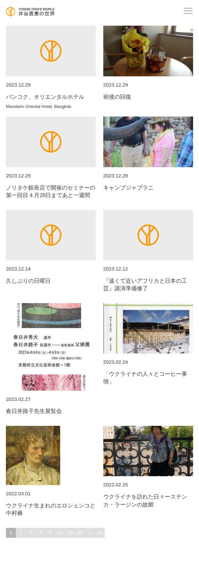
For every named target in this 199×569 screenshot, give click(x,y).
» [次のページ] (89, 532)
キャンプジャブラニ (148, 190)
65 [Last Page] (100, 532)
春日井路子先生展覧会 (51, 413)
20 (70, 532)
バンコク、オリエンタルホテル (51, 101)
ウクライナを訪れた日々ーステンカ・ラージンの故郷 (148, 502)
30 (80, 532)
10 (60, 532)
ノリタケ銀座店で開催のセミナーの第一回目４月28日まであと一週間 (51, 193)
